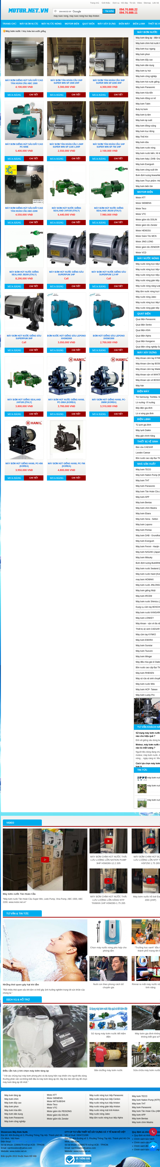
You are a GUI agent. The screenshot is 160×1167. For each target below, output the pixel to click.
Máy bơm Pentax (144, 530)
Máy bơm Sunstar (144, 645)
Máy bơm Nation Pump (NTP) (146, 1100)
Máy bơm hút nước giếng (147, 82)
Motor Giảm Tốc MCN (146, 236)
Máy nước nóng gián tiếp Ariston (104, 1106)
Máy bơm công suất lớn (147, 170)
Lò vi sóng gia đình (145, 413)
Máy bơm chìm (11, 1099)
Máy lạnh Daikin (143, 430)
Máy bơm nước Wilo (145, 684)
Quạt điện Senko (144, 325)
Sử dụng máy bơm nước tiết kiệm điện (108, 1035)
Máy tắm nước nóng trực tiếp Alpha (106, 1117)
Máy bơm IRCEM (144, 596)
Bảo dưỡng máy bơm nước (108, 1070)
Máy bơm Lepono (144, 524)
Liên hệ (155, 3)
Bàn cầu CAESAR (144, 447)
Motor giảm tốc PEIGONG (59, 1111)
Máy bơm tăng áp (12, 1095)
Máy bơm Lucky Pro (145, 695)
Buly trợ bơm (142, 109)
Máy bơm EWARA (144, 640)
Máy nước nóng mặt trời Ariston (104, 1110)
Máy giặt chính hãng (145, 436)
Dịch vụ (116, 3)
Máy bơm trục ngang (145, 49)
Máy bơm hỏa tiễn (144, 93)
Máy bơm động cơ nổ (146, 98)
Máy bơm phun (143, 54)
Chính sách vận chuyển (145, 1142)
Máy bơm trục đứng (145, 131)
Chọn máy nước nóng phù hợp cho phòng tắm (108, 949)
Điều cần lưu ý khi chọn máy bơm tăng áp (26, 1070)
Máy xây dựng (107, 23)
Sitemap (147, 3)
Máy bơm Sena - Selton (147, 519)
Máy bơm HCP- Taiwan (147, 689)
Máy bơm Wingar (144, 656)
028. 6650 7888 (34, 1141)
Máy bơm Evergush (145, 164)
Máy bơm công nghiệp (146, 76)
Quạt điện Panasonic (146, 319)
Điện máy (124, 23)
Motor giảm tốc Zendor (146, 225)
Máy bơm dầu (142, 142)
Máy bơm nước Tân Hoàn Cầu (19, 894)
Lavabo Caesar (143, 452)
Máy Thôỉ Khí (142, 137)
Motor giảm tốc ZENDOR (147, 247)
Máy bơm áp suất (144, 120)
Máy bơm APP (142, 497)
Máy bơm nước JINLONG (148, 585)
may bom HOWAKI (145, 579)
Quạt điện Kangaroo (145, 341)
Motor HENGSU (143, 230)
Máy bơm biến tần (144, 186)
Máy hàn (140, 385)
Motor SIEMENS (143, 203)
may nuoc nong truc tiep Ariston (84, 16)
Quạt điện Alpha (143, 336)
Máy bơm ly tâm (143, 115)
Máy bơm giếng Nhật (146, 590)
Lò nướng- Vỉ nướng (145, 402)
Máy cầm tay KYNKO (146, 634)
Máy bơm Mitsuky (144, 557)
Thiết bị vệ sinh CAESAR (147, 629)
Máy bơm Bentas (144, 502)
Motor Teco (141, 208)
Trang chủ (94, 3)
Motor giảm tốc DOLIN (146, 219)
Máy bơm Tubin (143, 104)
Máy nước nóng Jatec (146, 297)
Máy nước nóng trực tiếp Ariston (104, 1103)
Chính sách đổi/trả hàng (145, 1146)
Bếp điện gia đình (144, 408)
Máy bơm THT (142, 480)
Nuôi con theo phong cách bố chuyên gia (108, 986)
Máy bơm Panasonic (145, 87)
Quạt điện (88, 23)
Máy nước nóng (51, 23)
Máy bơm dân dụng (145, 65)
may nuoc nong (61, 16)
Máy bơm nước (29, 23)
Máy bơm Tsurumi (144, 651)
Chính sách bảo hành (144, 1139)
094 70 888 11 (18, 1141)
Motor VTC (141, 214)
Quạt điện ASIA (143, 330)
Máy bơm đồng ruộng (146, 126)
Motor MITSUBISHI (56, 1101)
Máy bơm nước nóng (145, 148)
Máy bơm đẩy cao (144, 60)
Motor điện (72, 23)
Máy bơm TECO (143, 469)
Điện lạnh (139, 23)
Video (139, 3)
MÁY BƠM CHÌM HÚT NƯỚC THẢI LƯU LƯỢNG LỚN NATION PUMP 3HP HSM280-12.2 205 (108, 860)
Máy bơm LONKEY (145, 618)
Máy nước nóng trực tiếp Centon (104, 1099)
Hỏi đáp (124, 3)
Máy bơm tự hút (143, 71)
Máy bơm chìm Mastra (146, 508)
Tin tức (133, 3)
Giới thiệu (106, 3)
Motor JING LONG (144, 241)
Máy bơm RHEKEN (145, 673)
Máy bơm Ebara (143, 513)
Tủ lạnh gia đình (143, 425)
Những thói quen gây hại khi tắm (21, 984)
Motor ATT (140, 197)
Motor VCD (141, 252)
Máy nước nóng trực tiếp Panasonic (106, 1095)
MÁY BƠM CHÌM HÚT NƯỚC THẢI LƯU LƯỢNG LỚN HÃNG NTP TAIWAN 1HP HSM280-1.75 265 (108, 899)
